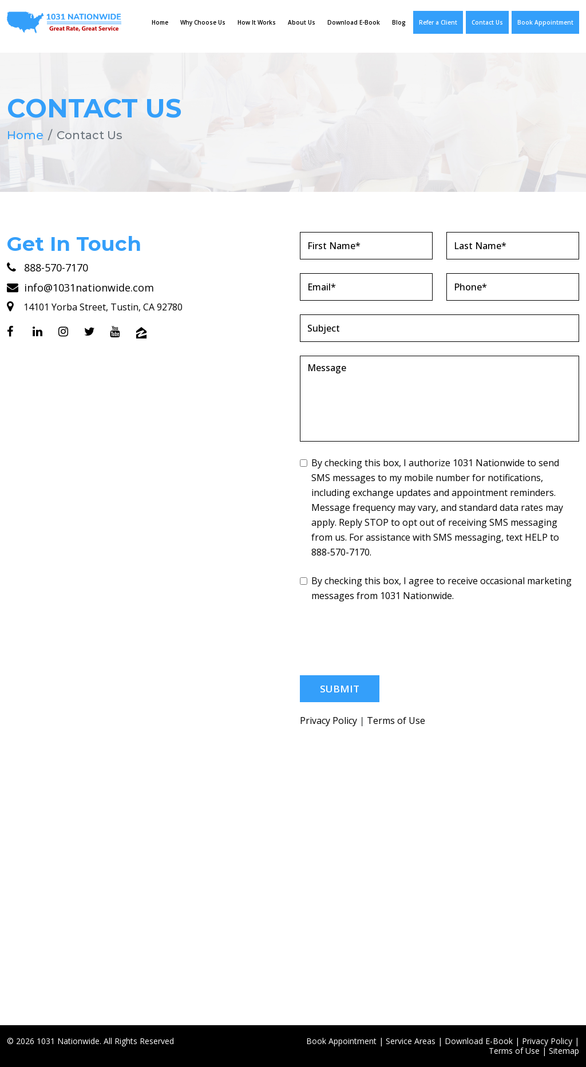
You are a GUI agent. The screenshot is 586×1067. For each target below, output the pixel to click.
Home (160, 22)
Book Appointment (545, 22)
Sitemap (564, 1050)
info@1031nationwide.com (80, 287)
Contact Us (487, 22)
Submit (339, 688)
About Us (301, 22)
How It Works (256, 22)
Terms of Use (396, 720)
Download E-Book (353, 22)
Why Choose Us (202, 22)
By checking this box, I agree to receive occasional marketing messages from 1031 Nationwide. (436, 587)
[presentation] (387, 638)
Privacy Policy (328, 720)
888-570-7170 (47, 267)
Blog (399, 22)
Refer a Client (438, 22)
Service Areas (410, 1040)
